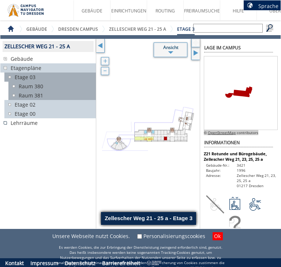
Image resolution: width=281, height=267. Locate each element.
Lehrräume (24, 122)
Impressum (44, 263)
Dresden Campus (78, 29)
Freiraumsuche (202, 11)
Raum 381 (31, 95)
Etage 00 (25, 113)
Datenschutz (80, 263)
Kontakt (14, 263)
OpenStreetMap (222, 132)
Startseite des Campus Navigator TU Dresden (33, 13)
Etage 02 (25, 104)
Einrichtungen (128, 11)
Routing (165, 11)
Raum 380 (31, 86)
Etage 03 (25, 77)
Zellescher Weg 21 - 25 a (137, 29)
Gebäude (92, 11)
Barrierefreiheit (121, 263)
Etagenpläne (26, 67)
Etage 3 (186, 29)
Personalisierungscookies (174, 236)
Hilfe (238, 11)
